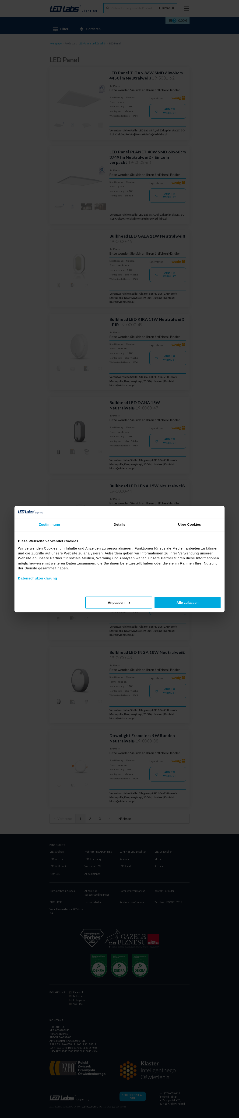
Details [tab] (119, 524)
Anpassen (119, 602)
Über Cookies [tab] (189, 524)
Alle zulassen (187, 602)
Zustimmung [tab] (49, 524)
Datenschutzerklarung (37, 578)
